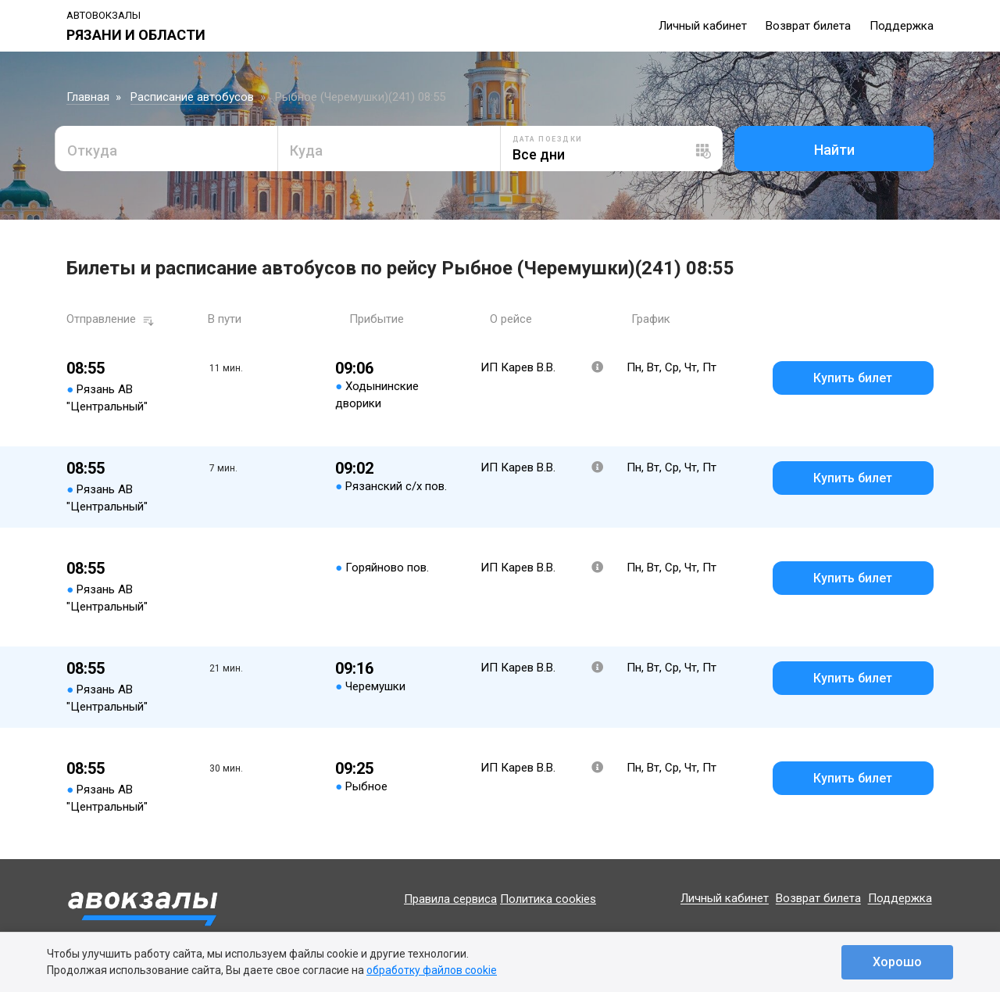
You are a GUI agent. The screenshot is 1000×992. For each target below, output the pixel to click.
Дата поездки (547, 139)
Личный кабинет (703, 26)
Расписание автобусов (192, 97)
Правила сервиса (450, 899)
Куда (306, 150)
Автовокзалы (103, 15)
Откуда (92, 150)
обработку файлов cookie (431, 970)
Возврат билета (808, 26)
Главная (87, 97)
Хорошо (897, 961)
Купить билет (852, 378)
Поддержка (902, 26)
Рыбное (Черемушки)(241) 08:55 (360, 97)
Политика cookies (548, 899)
